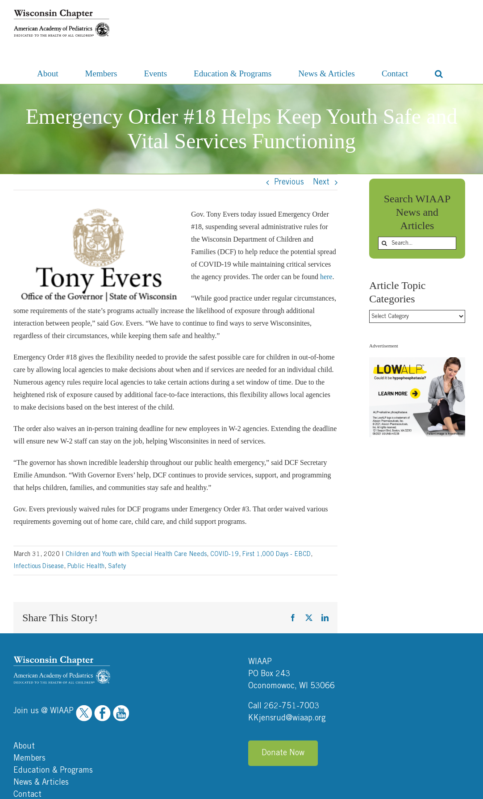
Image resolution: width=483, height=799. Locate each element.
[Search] (384, 243)
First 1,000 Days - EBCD (276, 554)
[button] (439, 73)
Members (29, 693)
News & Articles (41, 717)
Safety (117, 566)
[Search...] (417, 243)
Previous (289, 182)
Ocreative (456, 789)
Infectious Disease (38, 566)
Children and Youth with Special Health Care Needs (136, 554)
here (326, 276)
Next (321, 182)
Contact (27, 729)
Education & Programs (53, 705)
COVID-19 (224, 554)
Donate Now (283, 687)
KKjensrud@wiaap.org (287, 652)
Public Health (85, 566)
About (24, 681)
